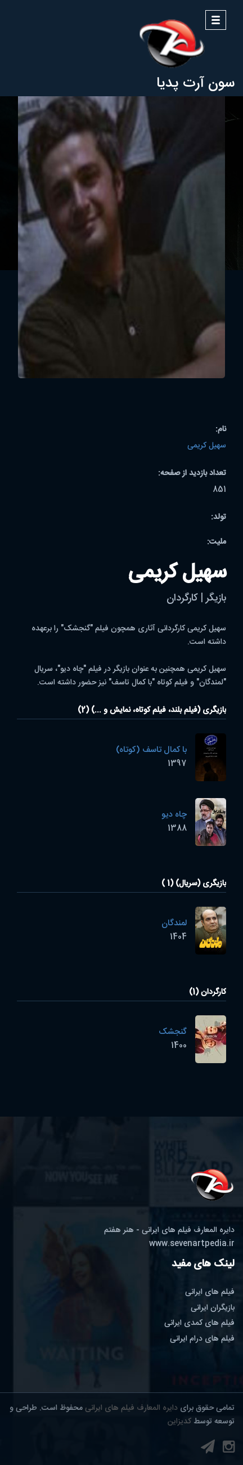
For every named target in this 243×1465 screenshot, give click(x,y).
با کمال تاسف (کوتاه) (151, 750)
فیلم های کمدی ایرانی (199, 1323)
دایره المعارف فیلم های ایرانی (131, 1408)
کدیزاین (179, 1421)
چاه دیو (174, 815)
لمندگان (174, 923)
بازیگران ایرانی (213, 1308)
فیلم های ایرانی (210, 1292)
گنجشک (173, 1032)
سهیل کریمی (206, 446)
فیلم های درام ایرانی (202, 1339)
